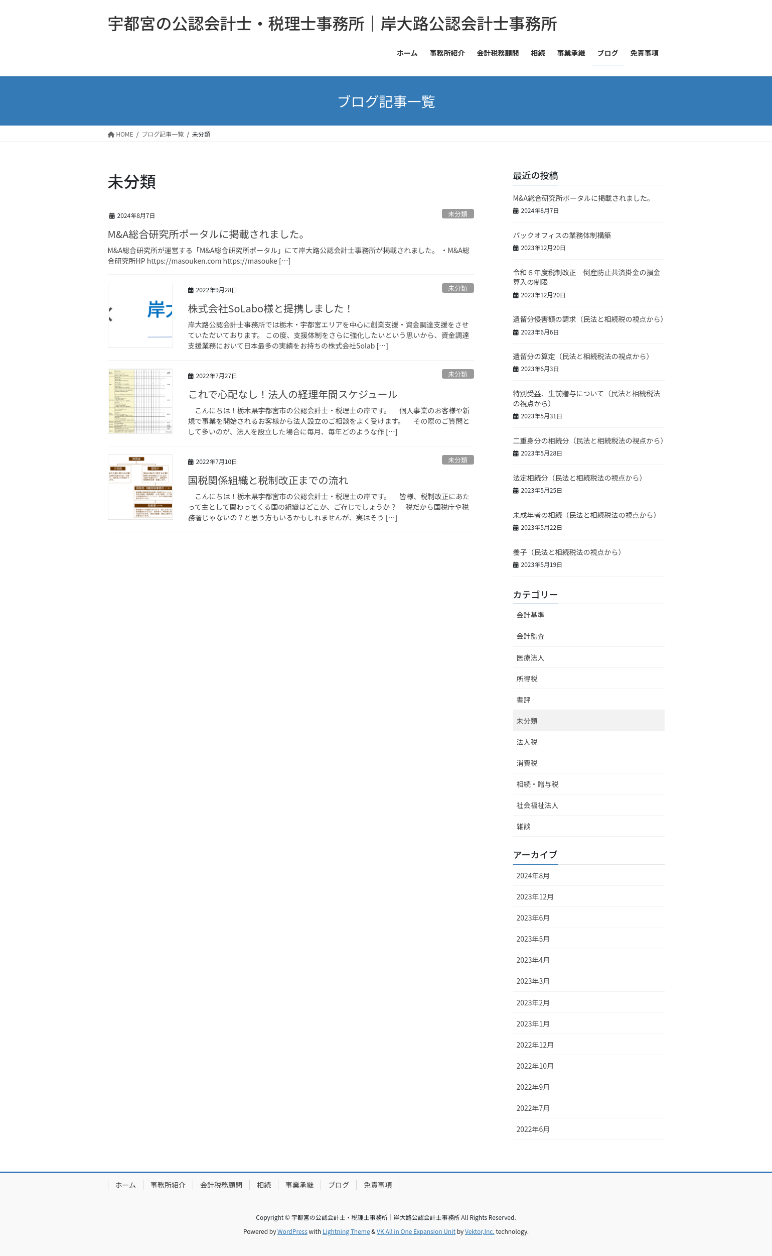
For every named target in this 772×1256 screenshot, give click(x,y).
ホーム (125, 1185)
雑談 (524, 826)
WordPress (292, 1231)
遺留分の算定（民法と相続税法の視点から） (583, 356)
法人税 (527, 742)
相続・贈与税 (538, 784)
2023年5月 (533, 939)
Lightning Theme (346, 1231)
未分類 (457, 213)
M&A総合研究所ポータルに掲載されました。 (209, 233)
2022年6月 (533, 1129)
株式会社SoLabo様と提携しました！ (271, 308)
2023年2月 (533, 1002)
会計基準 (531, 615)
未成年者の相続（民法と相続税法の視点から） (587, 515)
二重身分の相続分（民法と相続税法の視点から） (590, 440)
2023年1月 (533, 1023)
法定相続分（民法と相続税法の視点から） (580, 478)
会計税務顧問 (221, 1185)
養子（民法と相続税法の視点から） (569, 552)
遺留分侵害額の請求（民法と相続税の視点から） (590, 319)
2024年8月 (533, 875)
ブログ (338, 1185)
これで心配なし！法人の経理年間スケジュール (293, 394)
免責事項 (378, 1185)
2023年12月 (535, 896)
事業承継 (299, 1185)
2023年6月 (533, 917)
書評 (524, 700)
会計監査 (531, 636)
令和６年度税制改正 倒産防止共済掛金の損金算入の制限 (587, 277)
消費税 (527, 763)
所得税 (527, 678)
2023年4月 (533, 960)
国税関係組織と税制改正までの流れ (268, 480)
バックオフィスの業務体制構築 (562, 235)
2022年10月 (535, 1066)
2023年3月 (533, 981)
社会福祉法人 (538, 805)
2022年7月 (533, 1108)
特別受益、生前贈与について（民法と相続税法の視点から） (587, 398)
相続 (264, 1185)
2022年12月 (535, 1045)
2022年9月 (533, 1087)
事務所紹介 (168, 1185)
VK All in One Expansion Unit (416, 1231)
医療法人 (531, 657)
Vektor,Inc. (480, 1231)
